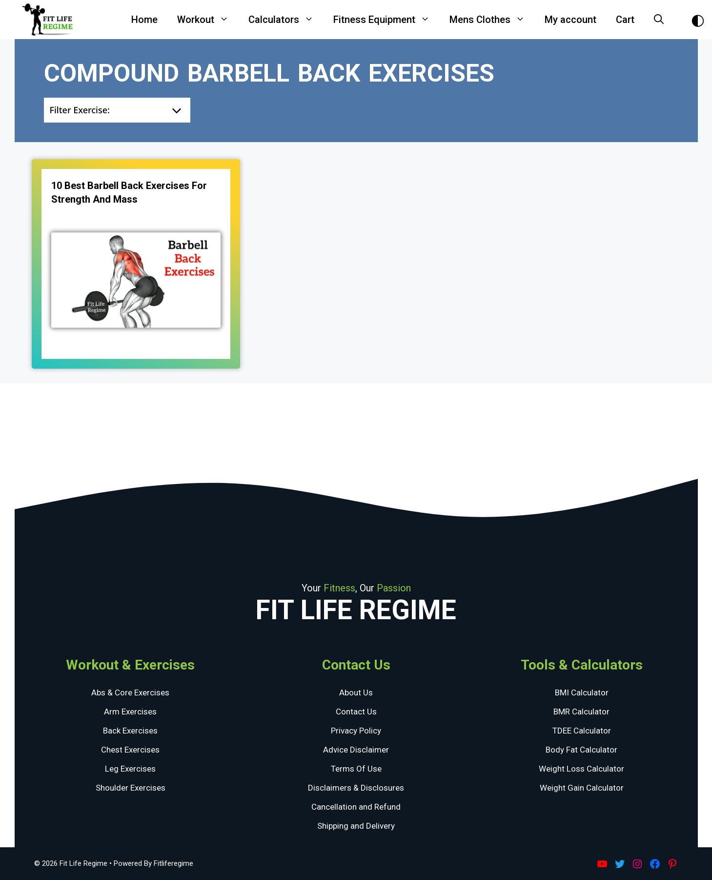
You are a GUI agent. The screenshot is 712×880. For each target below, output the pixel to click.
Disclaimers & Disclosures (356, 788)
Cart (625, 19)
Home (144, 19)
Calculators (286, 19)
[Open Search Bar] (658, 19)
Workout (208, 19)
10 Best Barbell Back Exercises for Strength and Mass (129, 192)
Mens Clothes (492, 19)
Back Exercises (130, 730)
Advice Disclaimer (356, 749)
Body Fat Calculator (581, 749)
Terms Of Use (356, 769)
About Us (356, 692)
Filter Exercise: (80, 110)
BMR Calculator (581, 711)
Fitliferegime (173, 863)
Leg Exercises (130, 769)
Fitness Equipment (386, 19)
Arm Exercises (130, 711)
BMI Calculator (582, 692)
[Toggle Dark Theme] (698, 19)
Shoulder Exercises (130, 788)
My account (570, 19)
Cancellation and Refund (356, 807)
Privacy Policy (356, 730)
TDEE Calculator (581, 730)
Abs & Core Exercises (130, 692)
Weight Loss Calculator (581, 769)
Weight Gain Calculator (582, 788)
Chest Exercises (130, 749)
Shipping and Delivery (356, 826)
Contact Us (356, 711)
